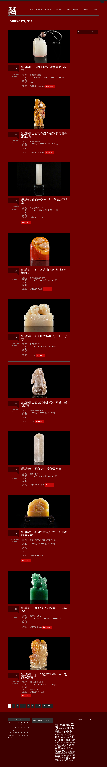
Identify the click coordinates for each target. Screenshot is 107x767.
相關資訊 (76, 9)
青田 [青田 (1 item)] (71, 755)
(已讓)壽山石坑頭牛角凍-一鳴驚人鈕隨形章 (44, 403)
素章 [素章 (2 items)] (68, 748)
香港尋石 (86, 9)
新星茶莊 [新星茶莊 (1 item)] (66, 737)
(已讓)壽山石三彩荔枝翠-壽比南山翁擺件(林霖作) (44, 675)
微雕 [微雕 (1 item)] (62, 737)
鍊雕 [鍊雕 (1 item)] (65, 755)
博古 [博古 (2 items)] (56, 725)
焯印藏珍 (48, 9)
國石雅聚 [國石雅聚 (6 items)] (64, 728)
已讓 (16, 68)
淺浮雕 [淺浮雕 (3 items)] (63, 742)
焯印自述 (39, 9)
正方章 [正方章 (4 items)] (67, 740)
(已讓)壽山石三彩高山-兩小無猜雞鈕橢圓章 (44, 271)
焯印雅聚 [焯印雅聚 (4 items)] (69, 744)
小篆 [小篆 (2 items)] (62, 734)
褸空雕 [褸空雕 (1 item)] (58, 755)
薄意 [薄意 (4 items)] (70, 751)
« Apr (10, 737)
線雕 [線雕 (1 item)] (72, 748)
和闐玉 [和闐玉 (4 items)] (61, 724)
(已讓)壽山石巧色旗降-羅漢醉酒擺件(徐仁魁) (44, 134)
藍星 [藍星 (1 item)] (60, 753)
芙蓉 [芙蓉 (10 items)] (58, 751)
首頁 (31, 9)
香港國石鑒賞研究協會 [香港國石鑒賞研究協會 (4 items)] (65, 758)
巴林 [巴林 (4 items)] (69, 734)
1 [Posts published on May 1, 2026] (21, 725)
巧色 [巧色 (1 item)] (65, 735)
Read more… (49, 86)
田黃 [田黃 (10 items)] (58, 747)
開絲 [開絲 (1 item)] (68, 755)
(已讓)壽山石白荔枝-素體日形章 (41, 469)
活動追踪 (59, 9)
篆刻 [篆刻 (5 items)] (63, 747)
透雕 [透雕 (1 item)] (62, 755)
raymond (16, 76)
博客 (68, 9)
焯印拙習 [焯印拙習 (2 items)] (69, 742)
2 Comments (15, 140)
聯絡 (95, 9)
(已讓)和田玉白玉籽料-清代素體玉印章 (44, 68)
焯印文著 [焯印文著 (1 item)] (61, 745)
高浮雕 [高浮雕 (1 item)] (71, 760)
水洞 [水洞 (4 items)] (57, 742)
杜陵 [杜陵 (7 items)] (60, 740)
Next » (49, 705)
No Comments (15, 74)
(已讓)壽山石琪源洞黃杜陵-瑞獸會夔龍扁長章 (44, 533)
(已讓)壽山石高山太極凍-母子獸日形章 (44, 337)
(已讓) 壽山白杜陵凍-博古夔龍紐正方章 (44, 201)
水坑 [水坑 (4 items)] (73, 740)
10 (44, 705)
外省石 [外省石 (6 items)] (70, 731)
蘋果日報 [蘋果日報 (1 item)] (64, 753)
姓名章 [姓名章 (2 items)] (57, 734)
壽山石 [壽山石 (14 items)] (60, 731)
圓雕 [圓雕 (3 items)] (72, 728)
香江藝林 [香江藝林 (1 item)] (62, 758)
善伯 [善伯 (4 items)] (68, 724)
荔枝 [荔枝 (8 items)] (64, 751)
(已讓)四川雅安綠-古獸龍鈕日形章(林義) (44, 609)
